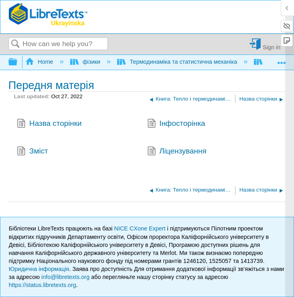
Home (40, 62)
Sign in (271, 47)
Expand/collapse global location (281, 60)
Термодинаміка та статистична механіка (178, 62)
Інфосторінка (176, 124)
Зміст (32, 152)
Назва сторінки (49, 124)
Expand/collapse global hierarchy (18, 62)
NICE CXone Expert (140, 228)
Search (15, 44)
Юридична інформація (39, 269)
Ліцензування (177, 152)
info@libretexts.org (65, 277)
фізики (86, 62)
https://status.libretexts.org (42, 285)
